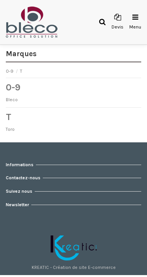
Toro (10, 129)
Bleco (12, 99)
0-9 (10, 71)
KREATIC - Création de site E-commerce (74, 267)
